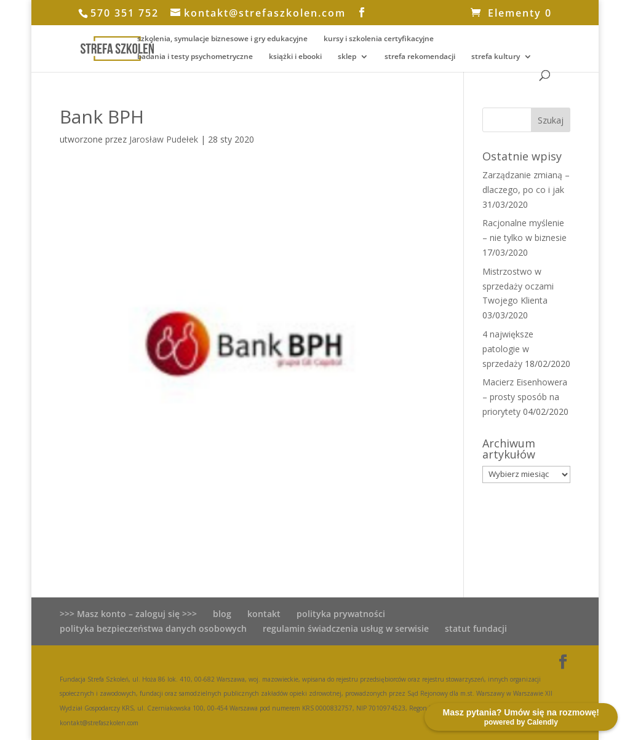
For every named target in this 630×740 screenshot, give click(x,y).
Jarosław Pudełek (163, 139)
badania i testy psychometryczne (195, 56)
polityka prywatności (341, 614)
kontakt (264, 614)
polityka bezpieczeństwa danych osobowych (153, 628)
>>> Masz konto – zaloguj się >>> (128, 614)
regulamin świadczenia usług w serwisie (346, 628)
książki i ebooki (295, 56)
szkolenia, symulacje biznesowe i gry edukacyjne (222, 39)
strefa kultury (495, 56)
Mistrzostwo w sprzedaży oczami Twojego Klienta (518, 286)
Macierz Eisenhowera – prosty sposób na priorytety (524, 396)
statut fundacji (476, 628)
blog (222, 614)
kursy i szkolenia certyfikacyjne (379, 39)
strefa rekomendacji (420, 56)
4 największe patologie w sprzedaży (507, 348)
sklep (347, 56)
